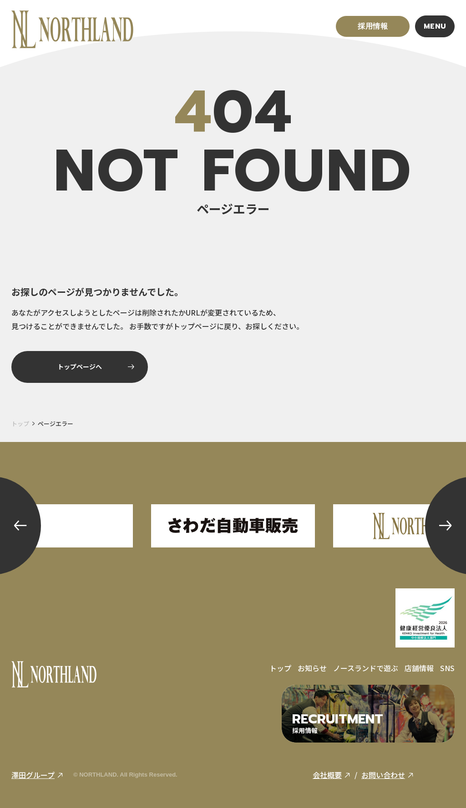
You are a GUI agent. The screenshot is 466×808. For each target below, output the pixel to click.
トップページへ (95, 366)
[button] (20, 526)
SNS (447, 667)
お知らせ (312, 667)
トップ (20, 423)
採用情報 (373, 26)
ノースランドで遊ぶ (365, 667)
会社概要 (331, 774)
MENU (435, 26)
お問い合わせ (387, 774)
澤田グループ (37, 774)
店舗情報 (419, 667)
